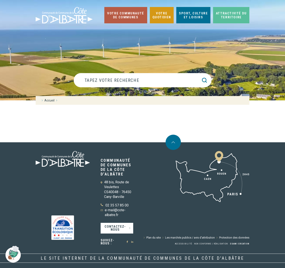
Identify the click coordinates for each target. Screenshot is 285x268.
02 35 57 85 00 (117, 205)
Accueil (49, 100)
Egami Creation (239, 244)
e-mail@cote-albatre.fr (115, 212)
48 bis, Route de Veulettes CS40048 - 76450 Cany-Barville (117, 189)
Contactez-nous (115, 228)
